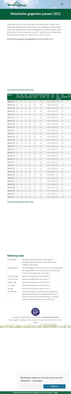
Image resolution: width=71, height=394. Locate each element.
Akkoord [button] (54, 386)
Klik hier (35, 392)
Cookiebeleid (37, 381)
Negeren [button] (31, 386)
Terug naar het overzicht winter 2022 (20, 90)
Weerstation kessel (51, 317)
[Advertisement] (23, 64)
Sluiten (55, 392)
